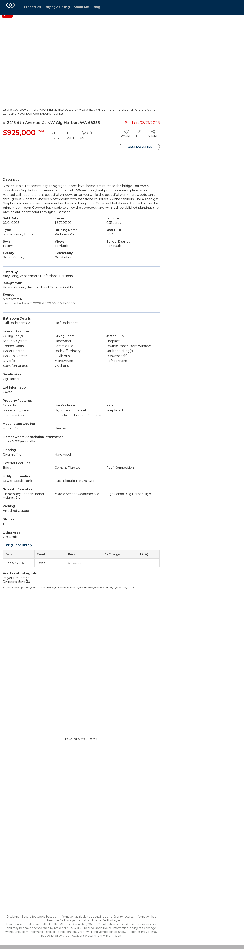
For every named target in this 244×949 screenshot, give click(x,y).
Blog (96, 7)
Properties (32, 7)
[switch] (126, 135)
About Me (81, 7)
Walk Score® (89, 738)
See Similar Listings (140, 147)
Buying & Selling (57, 7)
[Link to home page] (10, 7)
